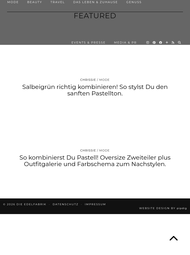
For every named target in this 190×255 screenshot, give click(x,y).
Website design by (163, 208)
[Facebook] (161, 42)
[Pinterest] (154, 42)
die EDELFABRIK (31, 204)
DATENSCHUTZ (66, 204)
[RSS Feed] (173, 42)
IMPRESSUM (95, 204)
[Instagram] (148, 42)
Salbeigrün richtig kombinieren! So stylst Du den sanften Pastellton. (95, 90)
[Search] (179, 42)
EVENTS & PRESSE (89, 42)
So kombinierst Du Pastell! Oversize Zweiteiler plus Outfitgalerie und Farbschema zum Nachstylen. (94, 161)
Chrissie (88, 80)
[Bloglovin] (167, 42)
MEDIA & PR (125, 42)
